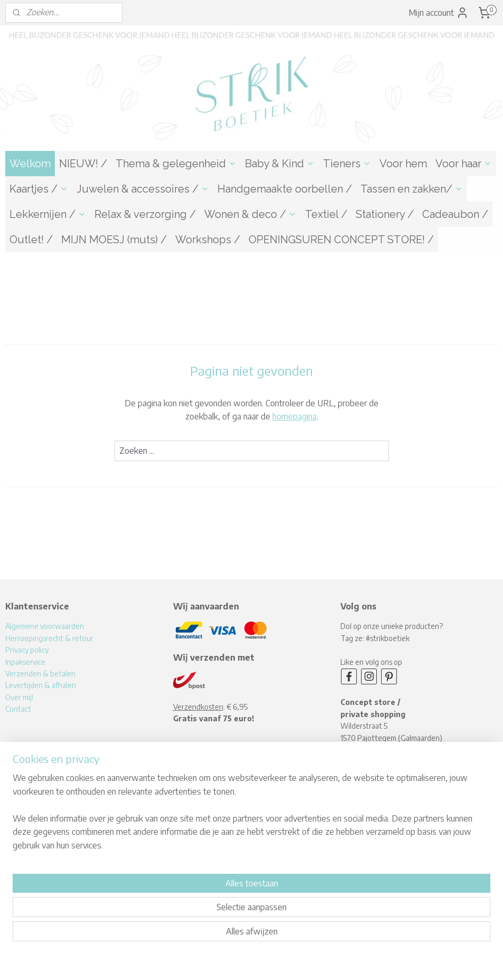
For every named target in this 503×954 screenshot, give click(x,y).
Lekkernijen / (48, 214)
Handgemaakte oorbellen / (284, 189)
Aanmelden (202, 831)
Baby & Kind (280, 163)
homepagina (294, 416)
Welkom (30, 163)
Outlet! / (31, 239)
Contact (18, 708)
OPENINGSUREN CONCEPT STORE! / (341, 239)
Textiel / (326, 214)
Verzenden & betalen (40, 673)
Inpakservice (25, 661)
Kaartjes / (39, 189)
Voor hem (403, 163)
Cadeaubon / (455, 214)
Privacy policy (27, 649)
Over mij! (19, 697)
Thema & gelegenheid (176, 163)
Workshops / (207, 239)
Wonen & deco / (250, 214)
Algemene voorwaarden (44, 626)
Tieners (347, 163)
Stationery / (385, 214)
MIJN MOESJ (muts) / (114, 239)
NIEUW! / (83, 163)
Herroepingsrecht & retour (49, 638)
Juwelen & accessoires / (143, 189)
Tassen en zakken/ (411, 189)
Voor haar (463, 163)
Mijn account (439, 12)
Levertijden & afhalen (40, 685)
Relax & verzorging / (145, 214)
